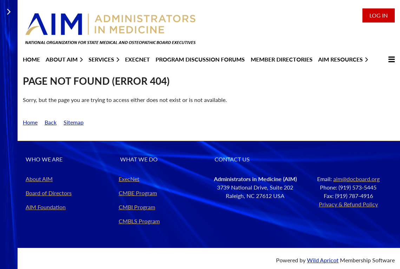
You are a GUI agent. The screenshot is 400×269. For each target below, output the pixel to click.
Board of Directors (49, 193)
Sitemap (74, 122)
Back (51, 122)
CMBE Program (138, 193)
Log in (378, 15)
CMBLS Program (139, 221)
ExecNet (129, 178)
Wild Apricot (323, 260)
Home (30, 122)
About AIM (39, 178)
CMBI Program (137, 207)
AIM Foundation (46, 207)
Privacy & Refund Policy (348, 204)
